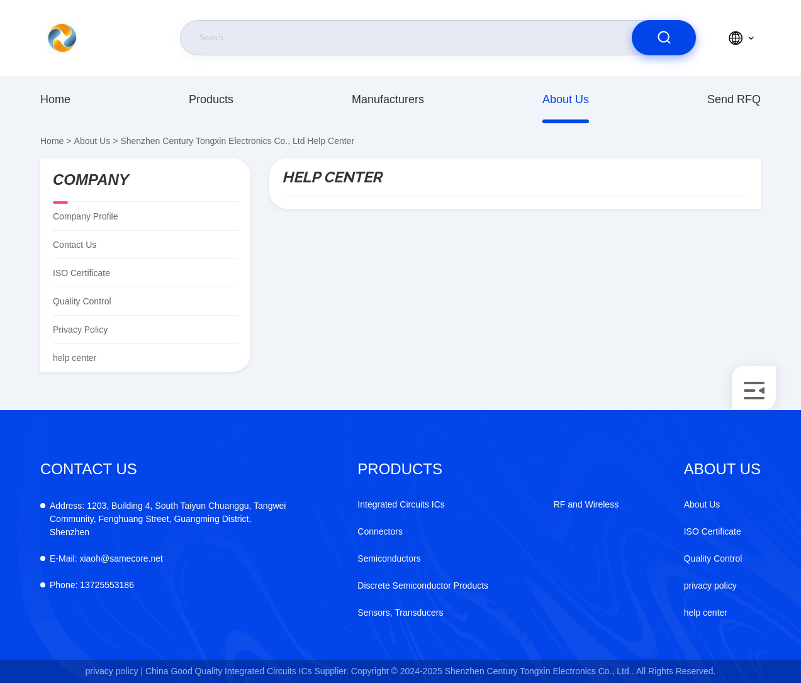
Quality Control (82, 301)
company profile (85, 216)
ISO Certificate (81, 273)
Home (55, 99)
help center (705, 613)
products (211, 99)
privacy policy (80, 330)
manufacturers (388, 99)
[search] (664, 37)
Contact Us (74, 245)
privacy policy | (114, 671)
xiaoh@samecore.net (106, 558)
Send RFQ (734, 99)
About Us (565, 99)
